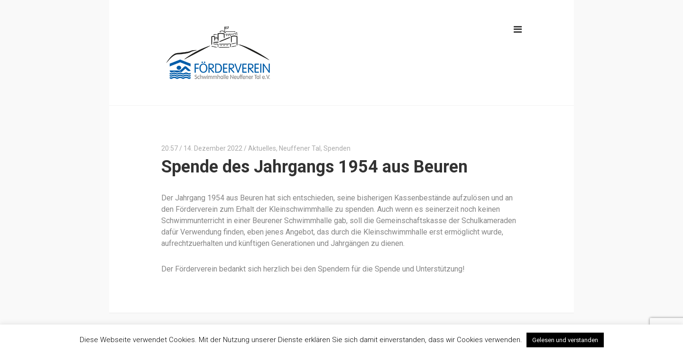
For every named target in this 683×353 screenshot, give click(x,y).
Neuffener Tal (300, 148)
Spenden (337, 148)
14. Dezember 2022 (213, 148)
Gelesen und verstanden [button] (565, 340)
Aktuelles (262, 148)
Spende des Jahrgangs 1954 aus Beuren (314, 167)
